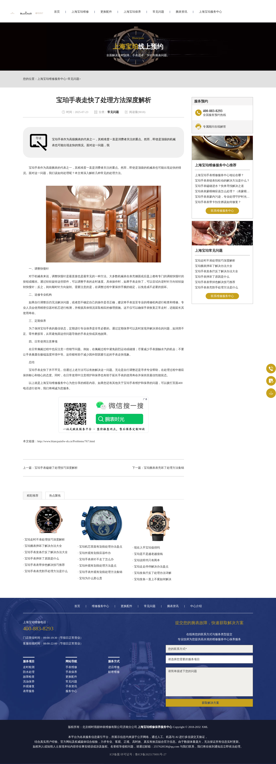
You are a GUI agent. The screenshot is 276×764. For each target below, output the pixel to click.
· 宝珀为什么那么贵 (90, 578)
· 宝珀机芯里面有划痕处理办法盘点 (100, 546)
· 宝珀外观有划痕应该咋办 (94, 552)
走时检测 (28, 667)
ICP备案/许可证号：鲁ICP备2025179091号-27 (138, 754)
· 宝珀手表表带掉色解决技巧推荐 (44, 564)
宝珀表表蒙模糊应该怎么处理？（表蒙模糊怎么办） (222, 191)
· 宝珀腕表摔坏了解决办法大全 (42, 545)
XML (205, 727)
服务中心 (71, 691)
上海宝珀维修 (80, 13)
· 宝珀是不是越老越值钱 (147, 553)
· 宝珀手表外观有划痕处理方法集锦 (100, 571)
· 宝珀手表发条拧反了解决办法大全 (45, 552)
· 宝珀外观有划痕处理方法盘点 (97, 565)
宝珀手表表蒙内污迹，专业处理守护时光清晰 (222, 196)
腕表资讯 (181, 13)
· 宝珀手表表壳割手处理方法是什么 (45, 571)
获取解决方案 (210, 702)
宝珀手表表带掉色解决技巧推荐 (215, 282)
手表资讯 (71, 686)
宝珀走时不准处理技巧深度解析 (215, 260)
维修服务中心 (100, 606)
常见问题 (158, 13)
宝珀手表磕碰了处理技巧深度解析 (56, 467)
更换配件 (106, 13)
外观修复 (28, 686)
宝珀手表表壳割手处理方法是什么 (216, 287)
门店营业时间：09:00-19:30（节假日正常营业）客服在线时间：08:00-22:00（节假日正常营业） (53, 640)
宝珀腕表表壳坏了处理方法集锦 (164, 467)
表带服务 (28, 691)
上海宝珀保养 (132, 13)
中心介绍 (196, 606)
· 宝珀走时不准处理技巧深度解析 (44, 539)
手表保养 (71, 672)
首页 (57, 13)
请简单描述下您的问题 (209, 681)
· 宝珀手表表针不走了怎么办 (96, 559)
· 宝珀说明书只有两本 (146, 560)
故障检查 (28, 676)
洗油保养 (28, 681)
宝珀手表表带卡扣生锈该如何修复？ (218, 202)
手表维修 (71, 667)
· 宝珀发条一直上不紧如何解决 (151, 579)
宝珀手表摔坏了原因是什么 (212, 276)
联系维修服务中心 (222, 210)
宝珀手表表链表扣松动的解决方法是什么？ (222, 180)
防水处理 (28, 672)
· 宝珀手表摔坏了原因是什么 (41, 558)
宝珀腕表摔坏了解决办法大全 (213, 265)
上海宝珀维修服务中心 (51, 79)
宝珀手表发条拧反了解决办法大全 (216, 271)
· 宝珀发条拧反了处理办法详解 (151, 572)
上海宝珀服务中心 (210, 13)
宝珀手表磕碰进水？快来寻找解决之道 (219, 185)
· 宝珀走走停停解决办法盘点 (150, 566)
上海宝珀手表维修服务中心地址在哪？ (219, 175)
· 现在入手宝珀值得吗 (146, 547)
